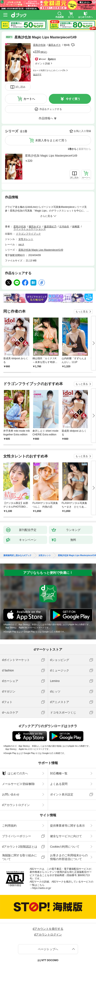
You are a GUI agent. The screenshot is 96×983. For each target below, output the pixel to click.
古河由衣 (64, 226)
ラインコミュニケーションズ (29, 229)
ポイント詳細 (42, 63)
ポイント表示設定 (61, 794)
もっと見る (82, 311)
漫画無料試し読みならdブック (17, 555)
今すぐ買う (73, 98)
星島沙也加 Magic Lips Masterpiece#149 (51, 155)
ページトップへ (48, 949)
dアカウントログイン (16, 805)
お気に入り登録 (82, 131)
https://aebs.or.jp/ (41, 888)
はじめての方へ (15, 773)
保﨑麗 (75, 226)
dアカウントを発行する (48, 928)
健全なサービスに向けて (66, 836)
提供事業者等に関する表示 (67, 825)
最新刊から (85, 149)
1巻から (72, 149)
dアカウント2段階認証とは (19, 846)
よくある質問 (58, 784)
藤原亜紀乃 (50, 226)
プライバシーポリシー (16, 836)
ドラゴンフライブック (28, 233)
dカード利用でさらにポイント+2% (49, 70)
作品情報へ (46, 118)
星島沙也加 (39, 45)
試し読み (20, 86)
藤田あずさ (54, 45)
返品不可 (37, 74)
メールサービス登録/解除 (18, 784)
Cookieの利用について (64, 846)
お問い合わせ (10, 794)
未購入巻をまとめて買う (51, 140)
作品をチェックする (51, 109)
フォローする (73, 45)
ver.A (21, 244)
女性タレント (25, 239)
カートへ (29, 98)
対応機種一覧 (58, 773)
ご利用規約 (9, 825)
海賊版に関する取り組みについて (19, 857)
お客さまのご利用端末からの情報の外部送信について (69, 857)
